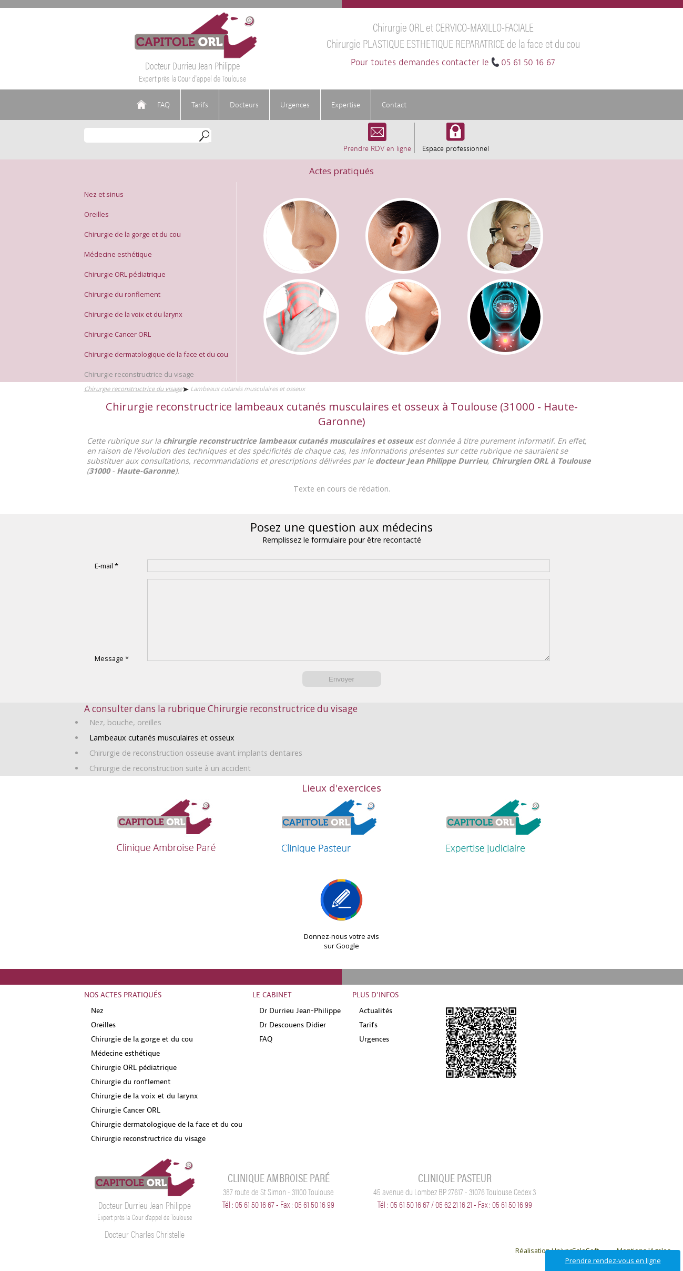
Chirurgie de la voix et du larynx (133, 314)
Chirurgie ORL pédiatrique (125, 274)
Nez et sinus (104, 194)
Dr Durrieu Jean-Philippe (300, 1026)
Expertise (345, 104)
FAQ (163, 104)
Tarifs (199, 104)
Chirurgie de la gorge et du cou (132, 234)
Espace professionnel (455, 143)
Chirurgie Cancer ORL (117, 334)
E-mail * (106, 566)
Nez (97, 1026)
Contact (394, 104)
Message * (112, 674)
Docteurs (244, 104)
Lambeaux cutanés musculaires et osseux (162, 753)
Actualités (375, 1026)
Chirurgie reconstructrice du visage (139, 374)
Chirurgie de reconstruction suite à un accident (170, 784)
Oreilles (96, 214)
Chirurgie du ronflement (122, 294)
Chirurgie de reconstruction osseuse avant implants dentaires (195, 769)
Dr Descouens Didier (292, 1040)
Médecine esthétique (118, 254)
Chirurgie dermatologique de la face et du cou (156, 354)
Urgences (295, 104)
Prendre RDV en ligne (377, 143)
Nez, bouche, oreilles (125, 738)
